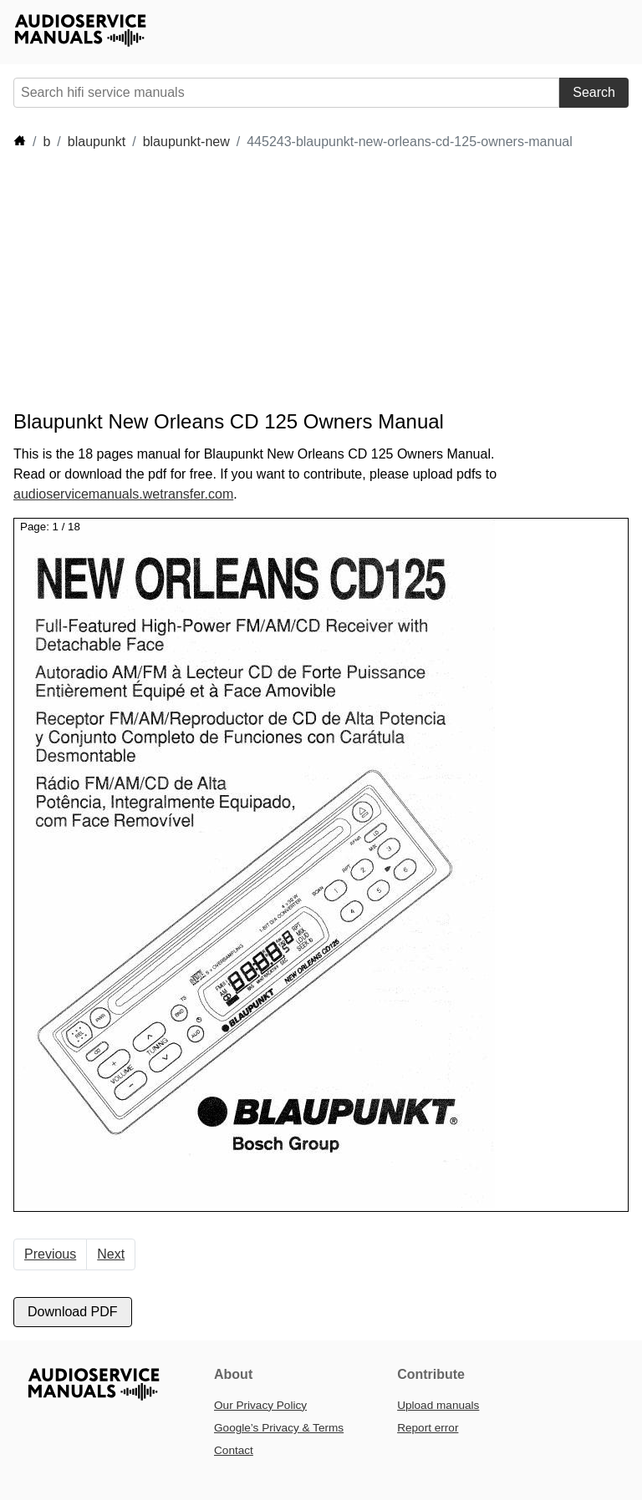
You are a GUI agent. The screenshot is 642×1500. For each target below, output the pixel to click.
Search (594, 92)
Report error (427, 1427)
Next (111, 1254)
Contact (233, 1450)
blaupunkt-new (186, 141)
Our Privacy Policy (260, 1405)
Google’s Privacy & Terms (279, 1427)
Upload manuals (438, 1405)
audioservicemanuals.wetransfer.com (123, 494)
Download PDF (73, 1312)
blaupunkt (96, 141)
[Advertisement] (317, 281)
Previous (50, 1254)
